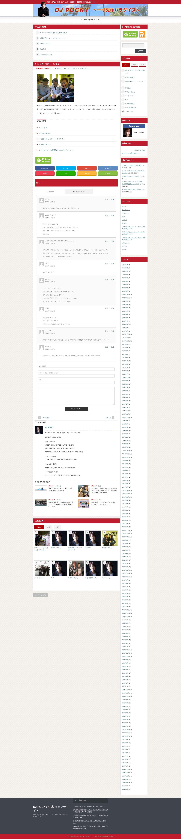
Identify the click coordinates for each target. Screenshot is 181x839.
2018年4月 (125, 321)
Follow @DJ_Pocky (139, 150)
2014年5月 (125, 473)
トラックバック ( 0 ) (78, 191)
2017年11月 (125, 337)
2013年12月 (125, 490)
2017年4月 (125, 361)
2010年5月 (125, 633)
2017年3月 (125, 364)
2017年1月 (125, 371)
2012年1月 (125, 567)
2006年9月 (125, 779)
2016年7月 (125, 387)
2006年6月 (125, 789)
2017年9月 (125, 344)
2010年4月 (125, 636)
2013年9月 (125, 500)
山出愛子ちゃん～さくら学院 (130, 176)
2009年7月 (125, 666)
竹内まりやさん (107, 548)
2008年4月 (125, 716)
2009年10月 (125, 656)
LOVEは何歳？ (46, 417)
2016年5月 (125, 394)
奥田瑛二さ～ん (44, 145)
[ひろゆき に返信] (107, 347)
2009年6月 (125, 669)
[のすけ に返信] (107, 263)
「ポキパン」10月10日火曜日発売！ (132, 165)
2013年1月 (125, 527)
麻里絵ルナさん (45, 43)
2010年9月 (125, 620)
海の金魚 (43, 49)
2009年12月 (125, 650)
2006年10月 (125, 776)
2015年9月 (125, 420)
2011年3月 (125, 600)
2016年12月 (125, 374)
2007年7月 (125, 746)
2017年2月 (125, 367)
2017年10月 (125, 341)
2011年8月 (125, 583)
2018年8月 (125, 307)
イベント (59, 500)
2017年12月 (125, 334)
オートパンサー (39, 578)
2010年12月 (125, 610)
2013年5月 (125, 513)
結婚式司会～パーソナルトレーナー (52, 38)
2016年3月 (125, 400)
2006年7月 (125, 786)
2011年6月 (125, 590)
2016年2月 (125, 404)
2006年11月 (125, 772)
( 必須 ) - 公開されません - (49, 373)
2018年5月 (125, 317)
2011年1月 (125, 606)
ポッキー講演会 (44, 133)
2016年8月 (125, 384)
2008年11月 (125, 693)
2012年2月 (125, 563)
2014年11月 (125, 454)
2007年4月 (125, 756)
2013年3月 (125, 520)
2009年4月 (125, 676)
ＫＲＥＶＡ (43, 128)
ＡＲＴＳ (108, 417)
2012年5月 (125, 553)
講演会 (124, 223)
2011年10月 (125, 577)
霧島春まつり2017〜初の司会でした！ (133, 189)
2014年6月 (125, 470)
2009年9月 (125, 660)
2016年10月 (125, 377)
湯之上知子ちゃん (90, 578)
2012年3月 (125, 560)
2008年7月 (125, 706)
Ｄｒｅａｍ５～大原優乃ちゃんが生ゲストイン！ (57, 150)
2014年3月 (125, 480)
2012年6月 (125, 550)
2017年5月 (125, 357)
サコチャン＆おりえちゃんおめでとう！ (54, 33)
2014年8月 (125, 464)
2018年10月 (125, 301)
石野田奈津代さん (46, 54)
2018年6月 (125, 314)
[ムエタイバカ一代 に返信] (107, 215)
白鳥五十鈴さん (73, 578)
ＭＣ (52, 578)
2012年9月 (125, 540)
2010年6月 (125, 630)
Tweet (65, 168)
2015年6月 (125, 430)
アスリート (125, 213)
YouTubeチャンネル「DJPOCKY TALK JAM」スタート (89, 806)
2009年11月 (125, 653)
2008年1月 (125, 726)
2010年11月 (125, 613)
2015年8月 (125, 424)
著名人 (124, 206)
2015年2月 (125, 444)
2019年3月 (125, 288)
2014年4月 (125, 477)
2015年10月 (125, 417)
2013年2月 (125, 523)
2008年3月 (125, 719)
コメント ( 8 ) (50, 191)
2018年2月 (125, 327)
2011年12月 (125, 570)
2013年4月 (125, 517)
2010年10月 (125, 616)
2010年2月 (125, 643)
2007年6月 (125, 749)
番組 (99, 486)
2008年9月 (125, 699)
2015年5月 (125, 434)
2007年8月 (125, 743)
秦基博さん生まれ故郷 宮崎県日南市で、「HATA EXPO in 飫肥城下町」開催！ (60, 504)
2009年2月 (125, 683)
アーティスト (126, 210)
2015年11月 (125, 414)
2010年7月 (125, 626)
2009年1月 (125, 686)
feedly (108, 173)
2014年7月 (125, 467)
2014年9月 (125, 460)
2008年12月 (125, 689)
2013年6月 (125, 510)
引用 (112, 199)
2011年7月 (125, 586)
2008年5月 (125, 713)
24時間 (39, 527)
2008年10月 (125, 696)
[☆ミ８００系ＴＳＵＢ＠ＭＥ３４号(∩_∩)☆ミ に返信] (107, 241)
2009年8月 (125, 663)
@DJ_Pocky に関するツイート (131, 153)
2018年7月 (125, 311)
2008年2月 (125, 723)
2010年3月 (125, 640)
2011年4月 (125, 596)
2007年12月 (125, 729)
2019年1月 (125, 291)
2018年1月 (125, 331)
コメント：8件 (70, 68)
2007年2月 (125, 762)
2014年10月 (125, 457)
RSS (87, 173)
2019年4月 (125, 284)
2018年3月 (125, 324)
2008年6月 (125, 709)
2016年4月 (125, 397)
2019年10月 (125, 271)
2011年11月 (125, 573)
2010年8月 (125, 623)
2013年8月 (125, 503)
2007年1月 (125, 766)
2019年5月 (125, 281)
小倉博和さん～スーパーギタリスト (52, 139)
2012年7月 (125, 547)
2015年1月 (125, 447)
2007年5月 (125, 752)
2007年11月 (125, 733)
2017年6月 (125, 354)
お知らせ (58, 486)
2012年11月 (125, 533)
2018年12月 (125, 294)
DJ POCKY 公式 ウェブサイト (49, 808)
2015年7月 (125, 427)
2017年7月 (125, 351)
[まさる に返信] (107, 308)
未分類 (59, 68)
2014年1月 (125, 487)
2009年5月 (125, 673)
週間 (48, 527)
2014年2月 (125, 483)
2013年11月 (125, 493)
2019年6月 (125, 278)
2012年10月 (125, 537)
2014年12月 (125, 450)
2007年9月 (125, 739)
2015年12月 (125, 410)
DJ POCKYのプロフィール (90, 20)
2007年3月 (125, 759)
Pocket (45, 173)
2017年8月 (125, 347)
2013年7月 (125, 507)
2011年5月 (125, 593)
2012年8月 (125, 543)
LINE (66, 173)
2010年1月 (125, 646)
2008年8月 (125, 703)
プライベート (126, 243)
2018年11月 (125, 298)
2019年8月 (125, 274)
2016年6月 (125, 390)
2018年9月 (125, 304)
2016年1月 (125, 407)
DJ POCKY (83, 68)
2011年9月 (125, 580)
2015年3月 (125, 440)
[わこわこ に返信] (107, 279)
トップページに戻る (40, 595)
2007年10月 (125, 736)
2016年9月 (125, 381)
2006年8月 (125, 782)
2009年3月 (125, 679)
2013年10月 (125, 497)
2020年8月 (125, 268)
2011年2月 (125, 603)
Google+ (87, 168)
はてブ (108, 168)
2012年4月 (125, 556)
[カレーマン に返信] (107, 331)
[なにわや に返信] (107, 199)
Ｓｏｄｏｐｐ (106, 578)
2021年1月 (125, 264)
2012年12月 (125, 530)
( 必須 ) (42, 366)
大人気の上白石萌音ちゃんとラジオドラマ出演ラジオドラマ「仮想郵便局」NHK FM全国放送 (104, 490)
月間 (57, 527)
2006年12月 (125, 769)
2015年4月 (125, 437)
